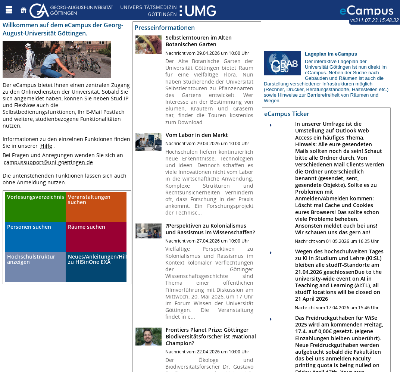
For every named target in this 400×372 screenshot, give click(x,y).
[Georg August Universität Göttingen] (122, 10)
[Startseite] (23, 10)
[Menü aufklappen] (9, 9)
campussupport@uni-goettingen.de (48, 162)
